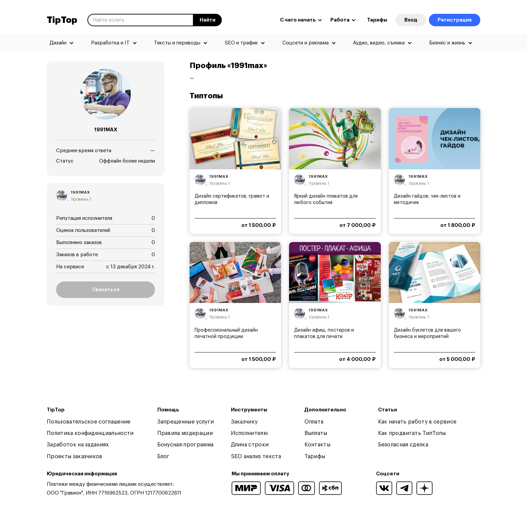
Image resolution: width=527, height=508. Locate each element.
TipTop (62, 20)
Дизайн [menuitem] (58, 42)
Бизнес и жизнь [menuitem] (447, 42)
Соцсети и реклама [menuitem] (305, 42)
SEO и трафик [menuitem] (241, 42)
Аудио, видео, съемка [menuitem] (379, 42)
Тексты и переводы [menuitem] (177, 42)
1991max (80, 192)
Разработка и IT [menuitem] (110, 42)
